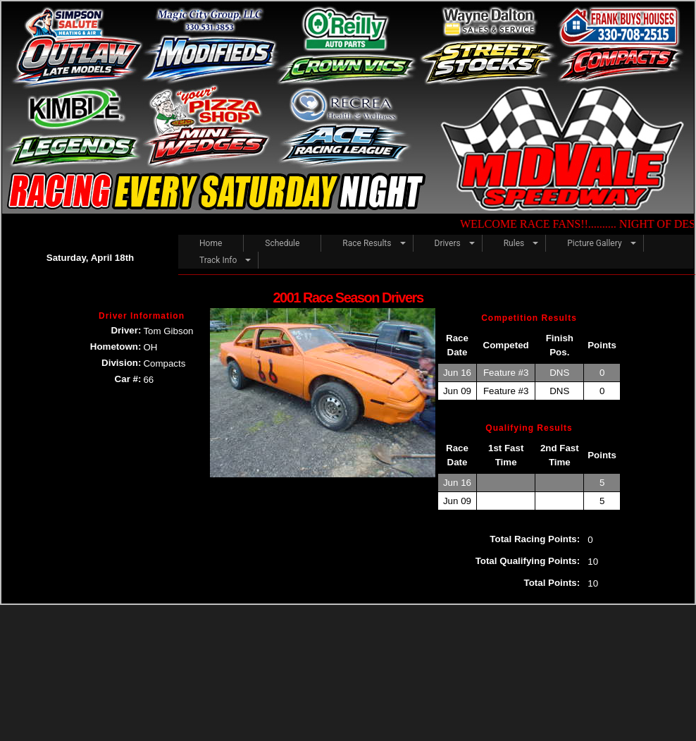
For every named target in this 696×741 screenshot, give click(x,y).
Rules (514, 243)
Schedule (282, 243)
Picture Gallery (594, 243)
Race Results (366, 243)
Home (210, 243)
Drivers (448, 243)
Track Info (218, 260)
